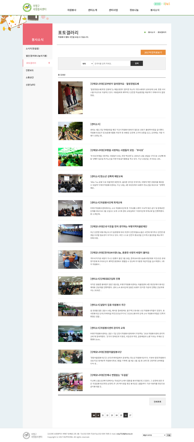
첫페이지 (93, 415)
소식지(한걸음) (32, 48)
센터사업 (113, 10)
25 (121, 415)
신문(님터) (30, 84)
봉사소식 (154, 10)
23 (112, 415)
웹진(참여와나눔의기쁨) (36, 55)
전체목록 (157, 401)
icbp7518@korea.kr (124, 433)
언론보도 (30, 70)
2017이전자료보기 (153, 52)
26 (125, 415)
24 (116, 415)
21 (103, 415)
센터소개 (92, 10)
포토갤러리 (31, 62)
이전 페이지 (98, 415)
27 (130, 415)
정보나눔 (134, 10)
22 (107, 415)
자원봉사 (71, 10)
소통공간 (30, 77)
